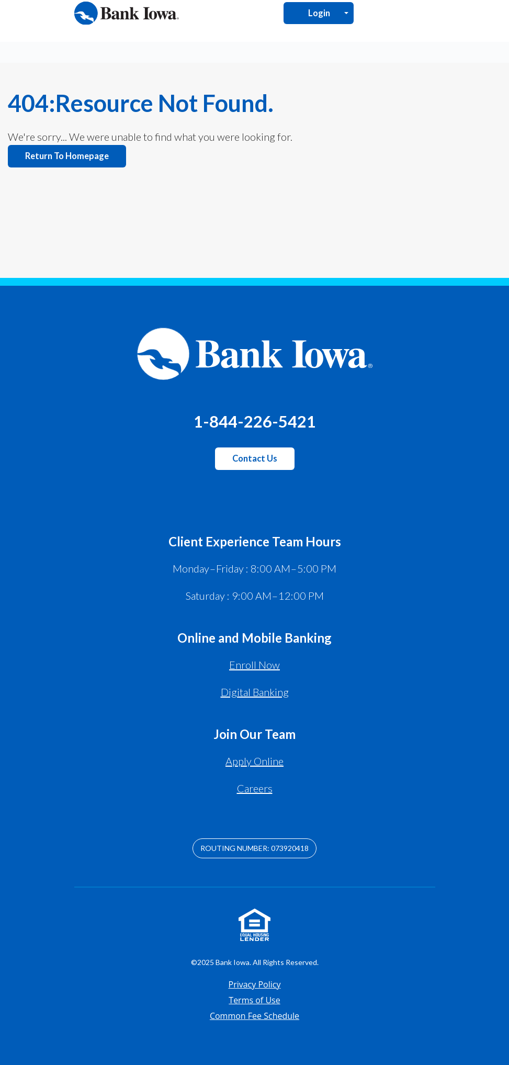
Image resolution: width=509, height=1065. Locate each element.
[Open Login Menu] (346, 13)
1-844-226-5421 (255, 421)
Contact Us (254, 458)
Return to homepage (67, 156)
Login (319, 13)
